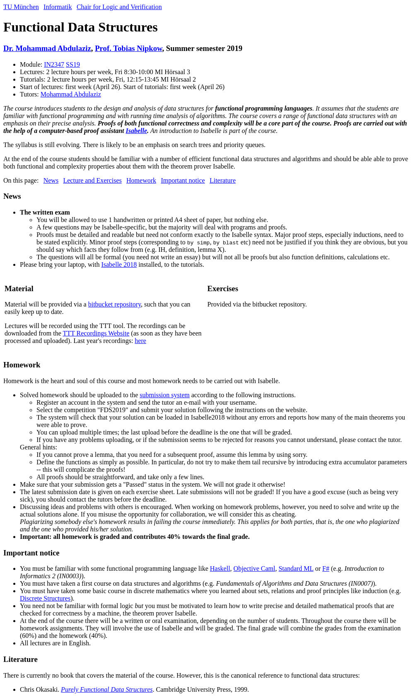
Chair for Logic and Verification (119, 6)
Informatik (57, 6)
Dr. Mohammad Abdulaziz (47, 48)
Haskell (220, 568)
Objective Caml (254, 568)
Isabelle (136, 130)
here (140, 340)
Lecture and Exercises (92, 180)
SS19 (73, 64)
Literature (223, 180)
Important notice (183, 180)
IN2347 (54, 64)
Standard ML (295, 568)
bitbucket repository (114, 304)
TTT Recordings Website (96, 333)
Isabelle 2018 (119, 264)
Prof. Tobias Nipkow (128, 48)
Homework (141, 180)
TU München (21, 6)
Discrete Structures (45, 598)
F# (325, 568)
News (50, 180)
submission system (164, 394)
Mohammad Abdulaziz (71, 94)
